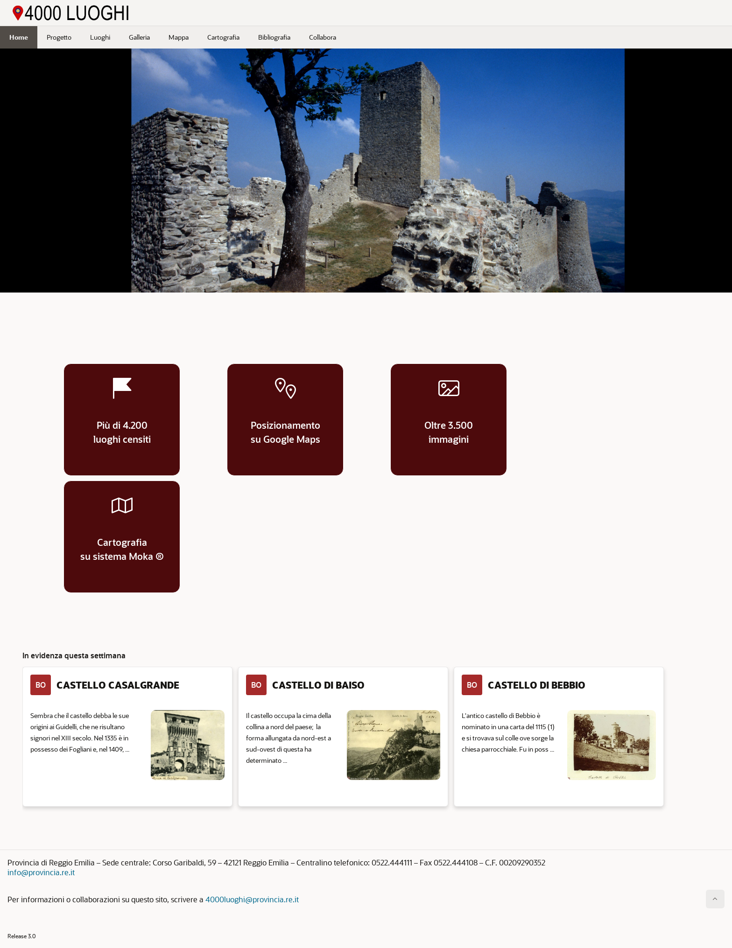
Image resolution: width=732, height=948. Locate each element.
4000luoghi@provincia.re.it (252, 899)
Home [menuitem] (18, 37)
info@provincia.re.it (41, 872)
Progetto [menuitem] (59, 37)
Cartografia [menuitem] (223, 37)
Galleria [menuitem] (139, 37)
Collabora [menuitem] (322, 37)
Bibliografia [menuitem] (274, 37)
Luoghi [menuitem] (100, 37)
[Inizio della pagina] (715, 899)
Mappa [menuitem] (179, 37)
